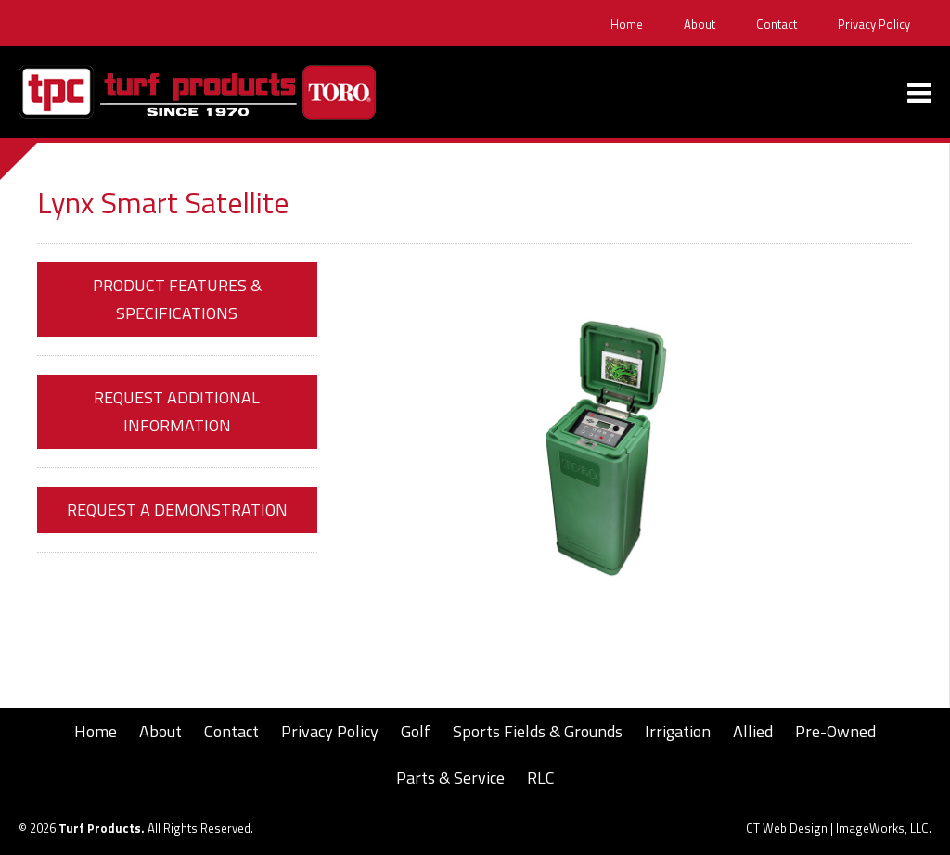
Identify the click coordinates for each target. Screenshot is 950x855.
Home (626, 25)
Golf (415, 731)
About (699, 25)
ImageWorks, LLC (882, 828)
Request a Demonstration (177, 509)
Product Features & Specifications (177, 299)
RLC (541, 777)
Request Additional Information (177, 411)
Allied (753, 731)
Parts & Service (450, 777)
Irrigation (678, 731)
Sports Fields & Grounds (538, 731)
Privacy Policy (874, 25)
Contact (776, 25)
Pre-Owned (835, 731)
